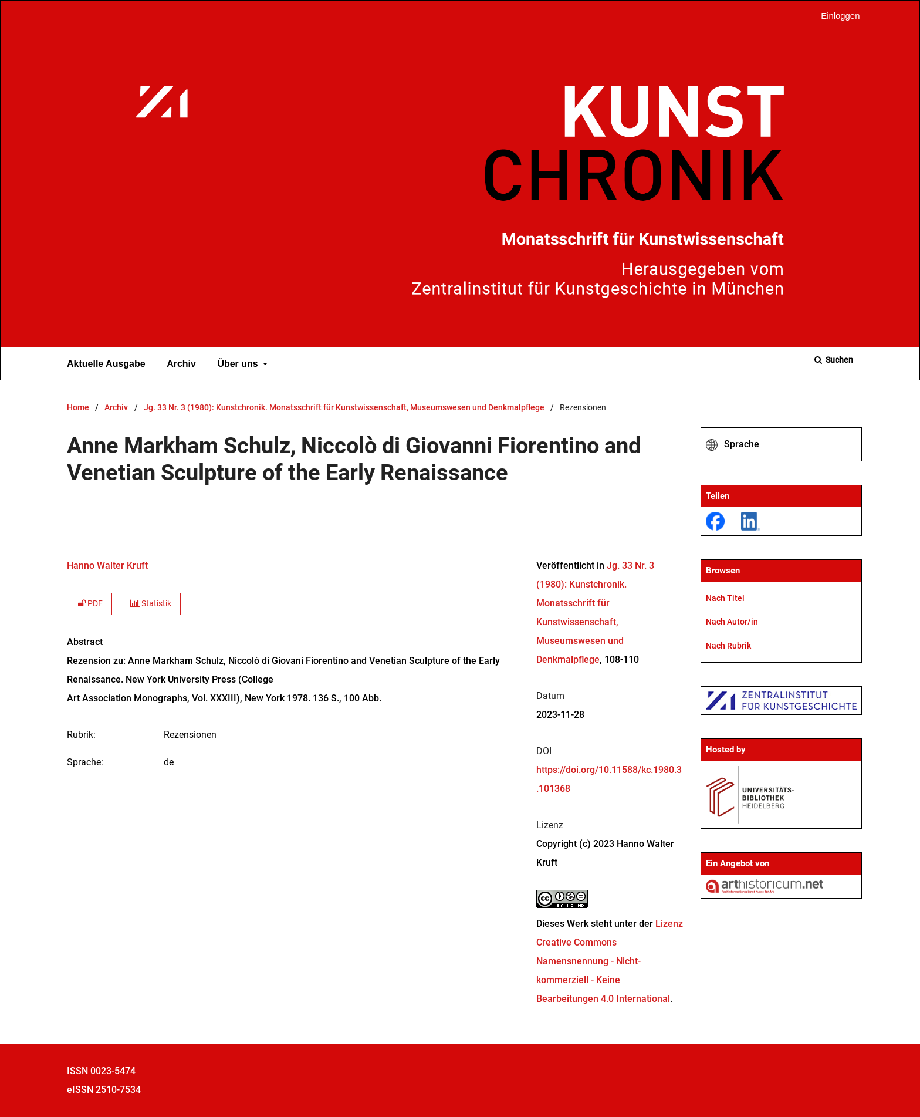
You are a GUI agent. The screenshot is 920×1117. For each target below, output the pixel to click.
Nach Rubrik (728, 645)
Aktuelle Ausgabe (104, 364)
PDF (89, 604)
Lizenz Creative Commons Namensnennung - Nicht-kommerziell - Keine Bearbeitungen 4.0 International (609, 961)
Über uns (236, 364)
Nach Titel (725, 598)
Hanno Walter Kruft (107, 565)
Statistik (150, 604)
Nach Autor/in (732, 621)
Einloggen (836, 16)
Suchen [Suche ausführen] (838, 360)
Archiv (179, 364)
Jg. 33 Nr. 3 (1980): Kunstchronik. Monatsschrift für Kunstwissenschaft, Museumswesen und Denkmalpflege (344, 408)
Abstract (85, 641)
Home (78, 408)
